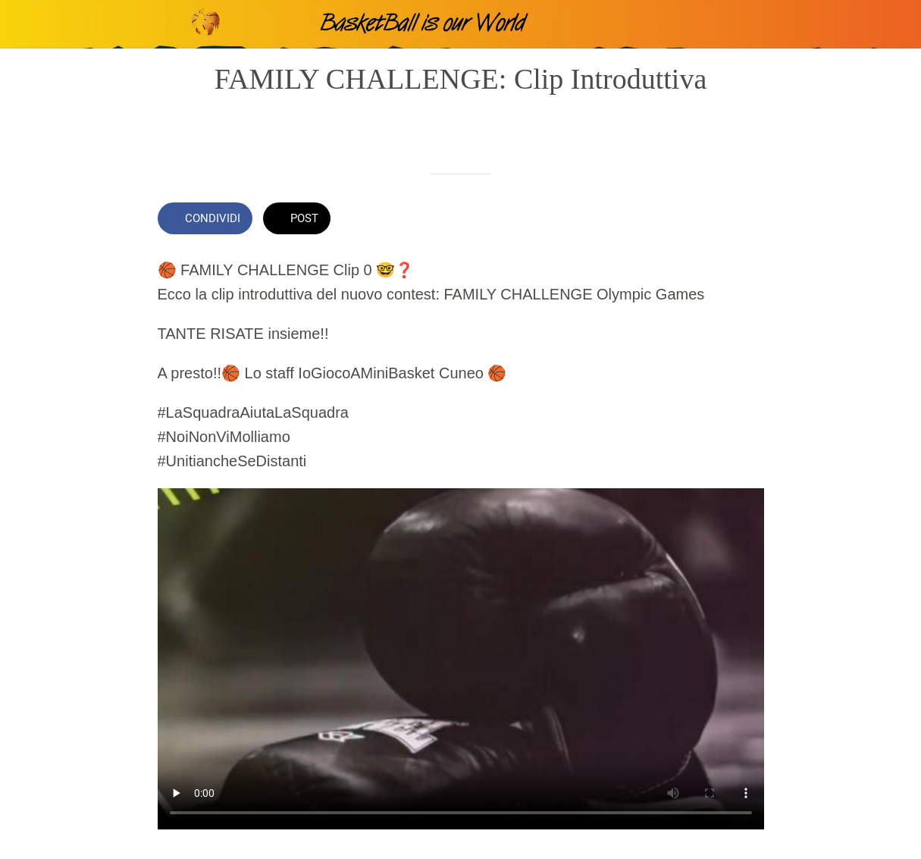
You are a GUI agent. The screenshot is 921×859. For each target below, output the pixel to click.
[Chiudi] (24, 24)
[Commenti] (746, 220)
